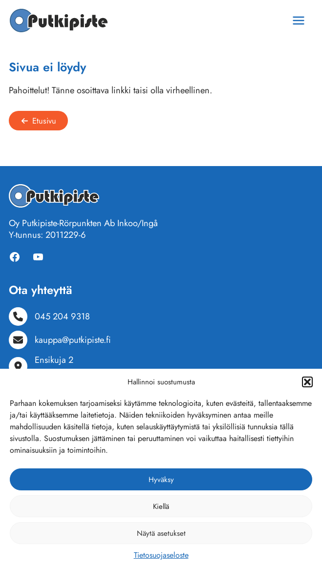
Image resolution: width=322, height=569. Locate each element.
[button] (307, 382)
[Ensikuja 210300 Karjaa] (47, 366)
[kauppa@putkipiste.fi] (60, 340)
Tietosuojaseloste (161, 555)
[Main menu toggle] (298, 20)
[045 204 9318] (49, 316)
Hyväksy (161, 479)
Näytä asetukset (161, 533)
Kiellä (161, 506)
